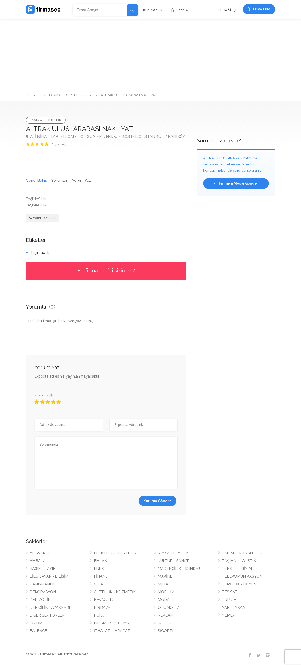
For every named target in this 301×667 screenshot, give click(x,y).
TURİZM (229, 599)
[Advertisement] (150, 54)
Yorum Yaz (81, 180)
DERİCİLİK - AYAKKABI (50, 607)
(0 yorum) (58, 144)
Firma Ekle (259, 9)
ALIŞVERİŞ (39, 553)
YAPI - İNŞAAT (234, 607)
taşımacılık (40, 252)
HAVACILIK (103, 599)
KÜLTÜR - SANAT (173, 561)
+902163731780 (42, 218)
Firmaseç (33, 95)
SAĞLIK (164, 623)
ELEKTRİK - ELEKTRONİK (117, 553)
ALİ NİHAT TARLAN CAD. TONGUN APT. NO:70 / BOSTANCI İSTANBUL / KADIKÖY (105, 136)
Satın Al (180, 10)
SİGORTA (166, 631)
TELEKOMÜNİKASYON (242, 576)
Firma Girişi (224, 9)
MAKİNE (165, 576)
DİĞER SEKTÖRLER (47, 615)
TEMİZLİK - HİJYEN (239, 584)
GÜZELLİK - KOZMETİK (115, 592)
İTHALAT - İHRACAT (112, 631)
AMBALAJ (38, 561)
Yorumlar (59, 180)
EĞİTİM (36, 623)
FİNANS (101, 576)
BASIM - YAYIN (43, 568)
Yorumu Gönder (157, 501)
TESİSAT (230, 592)
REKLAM (166, 615)
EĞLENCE (38, 631)
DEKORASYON (43, 592)
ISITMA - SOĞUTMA (111, 623)
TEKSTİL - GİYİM (237, 568)
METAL (164, 584)
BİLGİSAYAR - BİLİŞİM (49, 576)
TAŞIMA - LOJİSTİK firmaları (70, 95)
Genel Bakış (36, 180)
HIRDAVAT (103, 607)
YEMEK (228, 615)
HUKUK (100, 615)
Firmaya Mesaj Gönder (236, 183)
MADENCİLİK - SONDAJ (179, 568)
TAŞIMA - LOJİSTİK (46, 120)
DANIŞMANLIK (43, 584)
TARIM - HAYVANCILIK (242, 553)
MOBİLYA (166, 592)
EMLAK (100, 561)
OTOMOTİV (168, 607)
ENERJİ (100, 568)
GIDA (98, 584)
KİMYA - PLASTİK (173, 553)
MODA (164, 599)
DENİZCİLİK (40, 599)
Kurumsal (150, 10)
